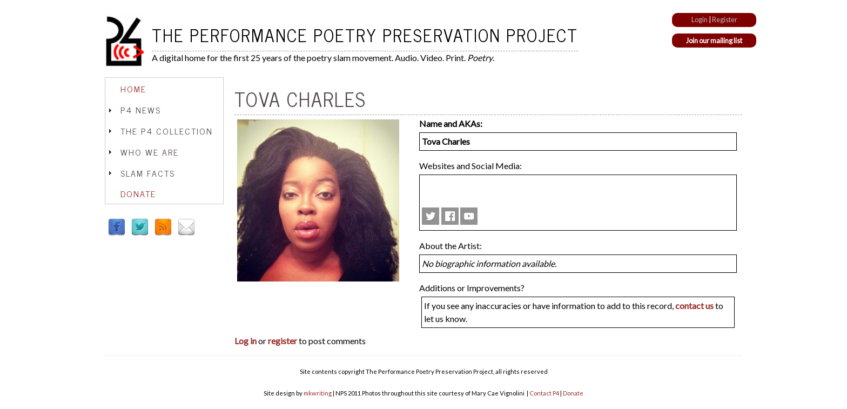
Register (724, 19)
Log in (245, 341)
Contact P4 (544, 393)
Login (699, 19)
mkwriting (318, 393)
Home (133, 89)
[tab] (164, 89)
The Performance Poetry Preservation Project (365, 35)
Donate (138, 193)
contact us (694, 305)
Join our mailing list (714, 40)
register (282, 341)
